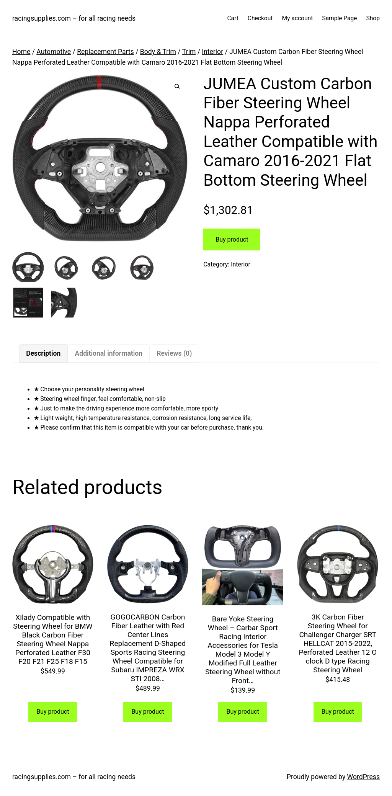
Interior (212, 52)
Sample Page (339, 18)
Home (21, 52)
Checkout (260, 18)
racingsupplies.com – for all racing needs (74, 18)
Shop (373, 18)
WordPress (363, 777)
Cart (232, 18)
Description (43, 353)
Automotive (53, 52)
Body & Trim (158, 52)
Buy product (232, 239)
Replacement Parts (105, 52)
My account (297, 18)
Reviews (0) (174, 353)
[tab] (43, 353)
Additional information (109, 353)
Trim (189, 52)
